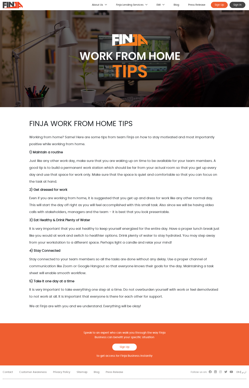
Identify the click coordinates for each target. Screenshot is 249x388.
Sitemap (82, 372)
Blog (176, 5)
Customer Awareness (33, 372)
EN (238, 372)
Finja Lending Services (131, 4)
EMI (161, 4)
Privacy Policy (61, 372)
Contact (8, 372)
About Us (99, 4)
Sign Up (219, 5)
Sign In (237, 5)
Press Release (196, 5)
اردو (244, 372)
